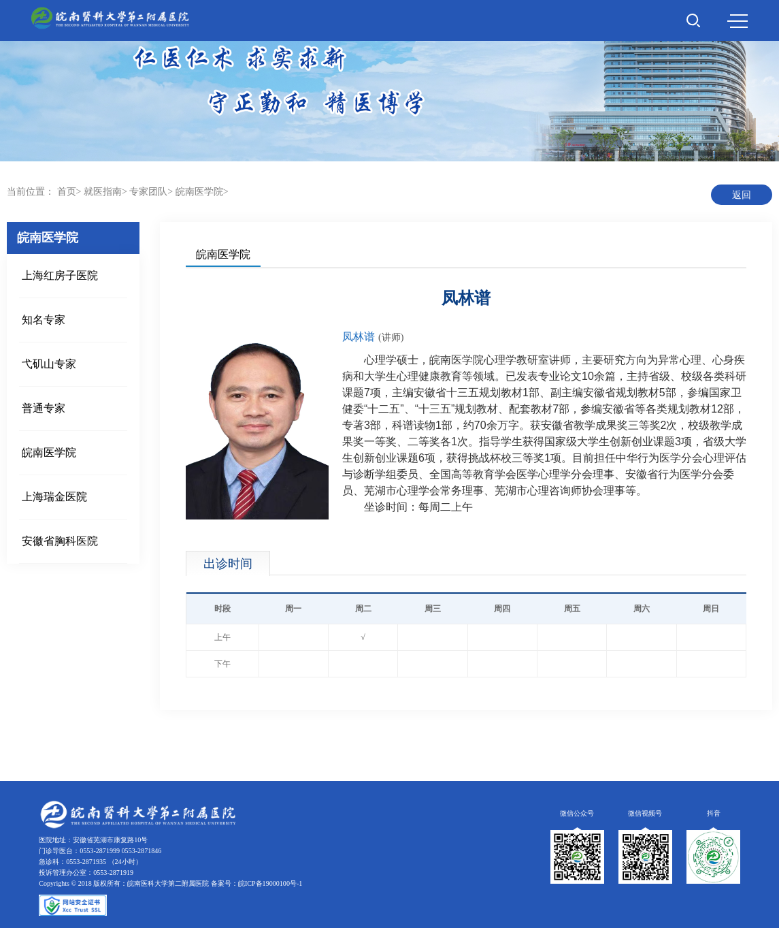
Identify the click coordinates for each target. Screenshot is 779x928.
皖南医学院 (199, 192)
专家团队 (148, 192)
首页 (66, 192)
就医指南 (103, 192)
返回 (741, 195)
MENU (737, 21)
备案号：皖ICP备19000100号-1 (256, 883)
